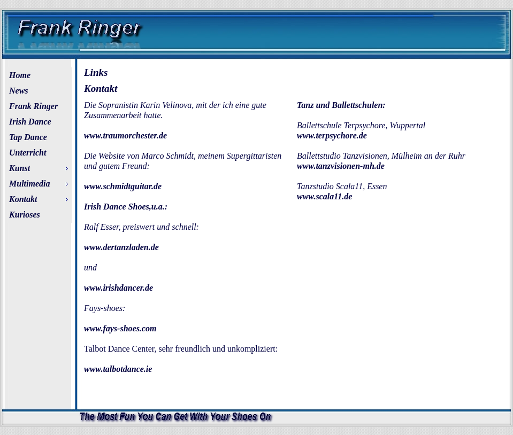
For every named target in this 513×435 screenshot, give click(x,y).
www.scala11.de (324, 196)
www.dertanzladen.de (121, 247)
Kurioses (24, 214)
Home (19, 75)
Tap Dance (28, 137)
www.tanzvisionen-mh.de (341, 165)
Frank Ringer (33, 106)
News (18, 90)
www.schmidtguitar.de (123, 186)
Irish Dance (30, 121)
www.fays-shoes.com (120, 328)
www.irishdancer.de (118, 287)
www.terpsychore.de (332, 135)
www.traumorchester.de (125, 135)
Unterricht (27, 152)
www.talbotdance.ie (118, 369)
